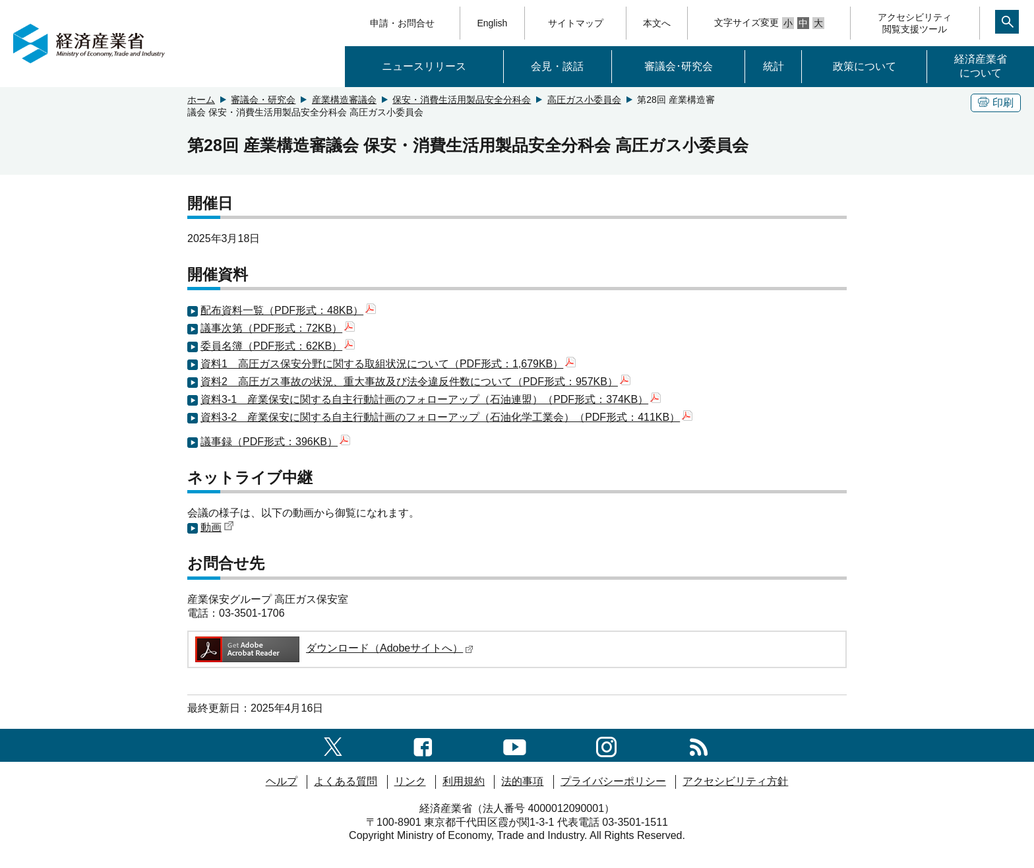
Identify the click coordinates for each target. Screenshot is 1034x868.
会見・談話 (557, 66)
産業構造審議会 (344, 99)
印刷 (996, 102)
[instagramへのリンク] (606, 745)
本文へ (657, 23)
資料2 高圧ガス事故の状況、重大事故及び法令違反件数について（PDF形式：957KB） (415, 381)
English (492, 23)
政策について (864, 66)
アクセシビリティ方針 (735, 781)
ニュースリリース (424, 66)
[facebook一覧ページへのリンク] (423, 745)
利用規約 (463, 781)
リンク (410, 781)
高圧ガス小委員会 (584, 99)
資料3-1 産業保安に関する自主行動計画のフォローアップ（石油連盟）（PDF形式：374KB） (430, 399)
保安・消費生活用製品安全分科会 (461, 99)
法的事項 (522, 781)
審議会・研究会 (263, 99)
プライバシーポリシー (613, 781)
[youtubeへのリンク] (514, 745)
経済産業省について (980, 65)
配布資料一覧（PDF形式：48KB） (288, 310)
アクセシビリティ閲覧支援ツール (915, 23)
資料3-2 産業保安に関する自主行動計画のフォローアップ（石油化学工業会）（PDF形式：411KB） (446, 417)
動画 (217, 527)
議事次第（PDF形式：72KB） (277, 328)
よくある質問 (345, 781)
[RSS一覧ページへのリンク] (698, 745)
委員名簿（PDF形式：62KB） (277, 346)
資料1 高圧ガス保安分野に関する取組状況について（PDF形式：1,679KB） (388, 363)
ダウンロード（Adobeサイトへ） (333, 648)
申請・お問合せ (402, 23)
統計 (773, 66)
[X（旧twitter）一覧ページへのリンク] (333, 745)
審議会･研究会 (678, 66)
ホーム (201, 99)
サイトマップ (575, 23)
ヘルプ (281, 781)
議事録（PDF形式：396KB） (275, 441)
